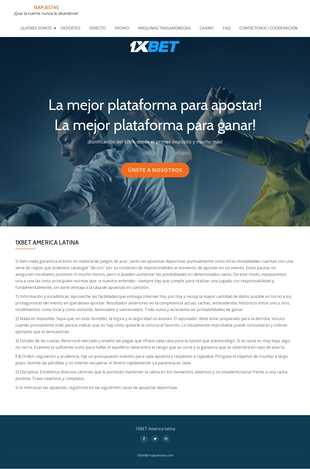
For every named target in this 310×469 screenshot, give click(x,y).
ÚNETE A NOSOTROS (155, 171)
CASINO (207, 28)
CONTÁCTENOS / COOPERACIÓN (268, 28)
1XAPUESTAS (46, 7)
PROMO (122, 28)
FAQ (226, 28)
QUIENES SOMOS (36, 28)
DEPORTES (71, 28)
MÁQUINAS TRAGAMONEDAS (164, 28)
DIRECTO (97, 28)
